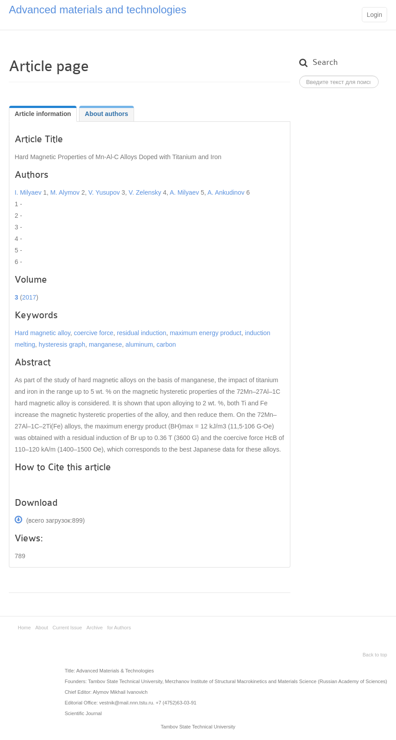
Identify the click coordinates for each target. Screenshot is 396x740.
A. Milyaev (185, 192)
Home (24, 627)
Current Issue (67, 627)
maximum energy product (205, 332)
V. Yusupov (105, 192)
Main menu (348, 15)
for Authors (119, 627)
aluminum (139, 344)
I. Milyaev (29, 192)
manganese (105, 344)
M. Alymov (64, 192)
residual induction (141, 332)
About (41, 627)
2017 (29, 297)
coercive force (93, 332)
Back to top (375, 654)
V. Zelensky (146, 192)
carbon (166, 344)
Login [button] (374, 14)
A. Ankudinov (225, 192)
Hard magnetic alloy (42, 332)
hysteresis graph (62, 344)
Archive (95, 627)
